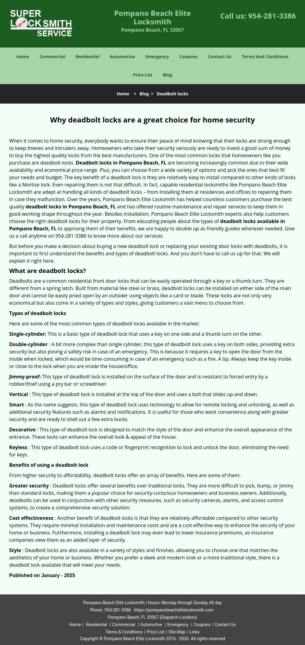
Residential (87, 56)
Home (22, 56)
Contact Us (219, 56)
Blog (167, 75)
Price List (142, 75)
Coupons (188, 56)
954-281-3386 (272, 16)
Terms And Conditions (265, 56)
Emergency (157, 56)
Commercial (52, 56)
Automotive (122, 56)
